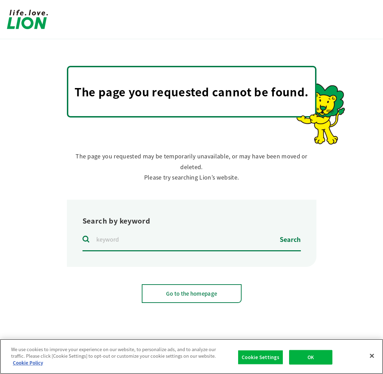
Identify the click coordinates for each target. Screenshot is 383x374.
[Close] (372, 358)
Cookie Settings (260, 359)
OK (310, 359)
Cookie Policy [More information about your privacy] (28, 365)
